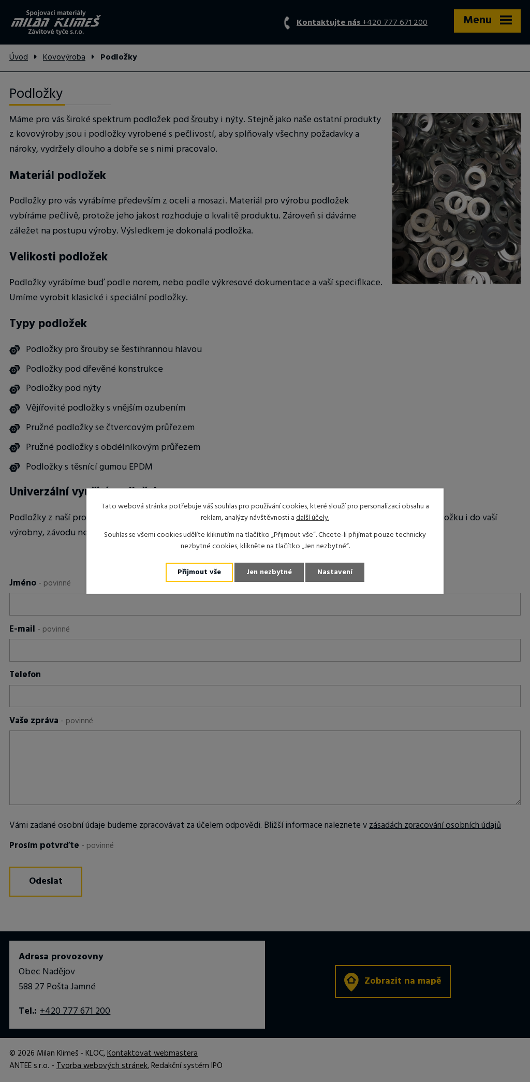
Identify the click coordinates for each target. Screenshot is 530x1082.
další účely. (312, 518)
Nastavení (334, 572)
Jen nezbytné (269, 572)
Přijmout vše (199, 572)
